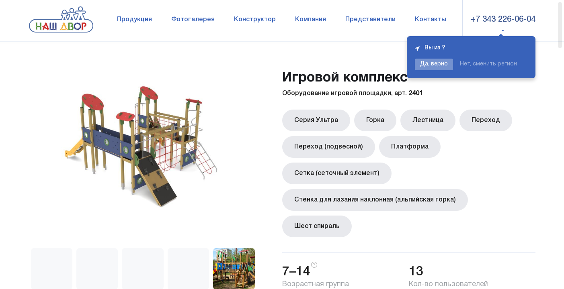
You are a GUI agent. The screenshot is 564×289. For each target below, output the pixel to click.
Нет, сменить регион (488, 64)
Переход (486, 120)
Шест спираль (317, 226)
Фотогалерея (193, 19)
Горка (375, 120)
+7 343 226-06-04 (503, 19)
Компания (310, 19)
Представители (370, 19)
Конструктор (255, 19)
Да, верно (434, 64)
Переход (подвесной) (328, 147)
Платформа (410, 147)
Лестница (427, 120)
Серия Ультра (316, 120)
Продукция (134, 19)
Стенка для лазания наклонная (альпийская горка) (375, 200)
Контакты (430, 19)
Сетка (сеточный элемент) (336, 173)
